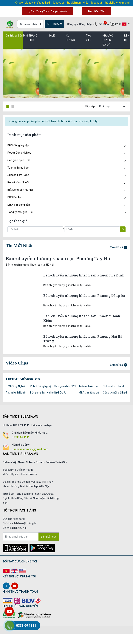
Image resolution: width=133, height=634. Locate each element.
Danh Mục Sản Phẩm (18, 35)
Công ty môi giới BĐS (20, 212)
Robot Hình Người (18, 182)
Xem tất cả (118, 247)
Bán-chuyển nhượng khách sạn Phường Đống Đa (84, 295)
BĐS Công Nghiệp (18, 145)
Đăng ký (71, 23)
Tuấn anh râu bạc (18, 167)
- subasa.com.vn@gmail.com (30, 449)
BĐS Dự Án (14, 197)
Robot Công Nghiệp (19, 152)
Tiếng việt (117, 24)
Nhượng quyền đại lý (108, 40)
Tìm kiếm (54, 23)
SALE (51, 35)
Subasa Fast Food (18, 175)
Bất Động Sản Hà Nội (20, 189)
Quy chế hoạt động (14, 518)
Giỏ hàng (106, 23)
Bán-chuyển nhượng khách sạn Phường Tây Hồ (58, 258)
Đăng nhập (85, 23)
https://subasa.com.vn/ (23, 474)
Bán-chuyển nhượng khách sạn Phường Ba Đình (84, 275)
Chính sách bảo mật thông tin (20, 523)
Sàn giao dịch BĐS (18, 160)
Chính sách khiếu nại (15, 527)
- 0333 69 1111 (21, 437)
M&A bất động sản (18, 204)
